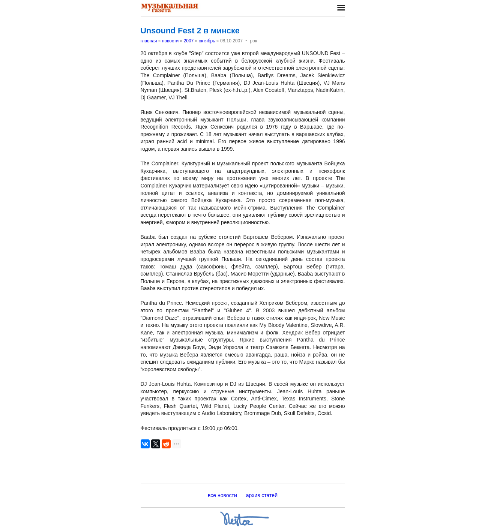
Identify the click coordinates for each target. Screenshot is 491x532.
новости (170, 40)
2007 (189, 40)
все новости (222, 495)
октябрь (207, 40)
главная (149, 40)
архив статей (262, 495)
